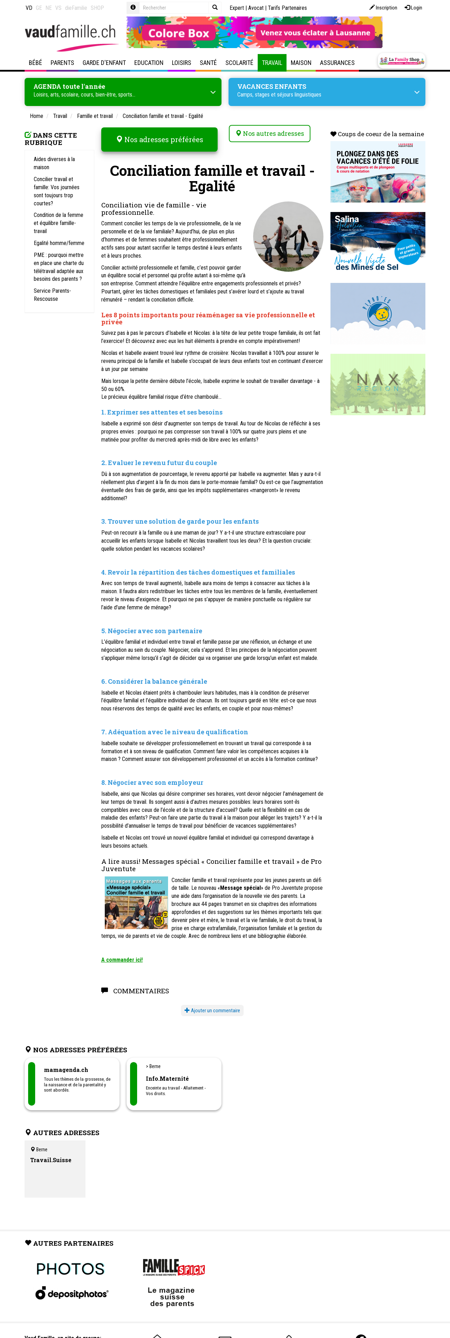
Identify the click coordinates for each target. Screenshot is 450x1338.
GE (39, 8)
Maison (301, 62)
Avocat (256, 8)
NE (48, 8)
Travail (272, 62)
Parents (62, 62)
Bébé (35, 62)
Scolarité (239, 62)
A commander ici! (122, 953)
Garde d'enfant (104, 62)
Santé (208, 62)
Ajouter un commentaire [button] (212, 1004)
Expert (237, 8)
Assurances (337, 62)
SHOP (97, 8)
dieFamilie (76, 8)
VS (58, 8)
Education (148, 62)
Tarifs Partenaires (287, 8)
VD (29, 8)
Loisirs (181, 62)
